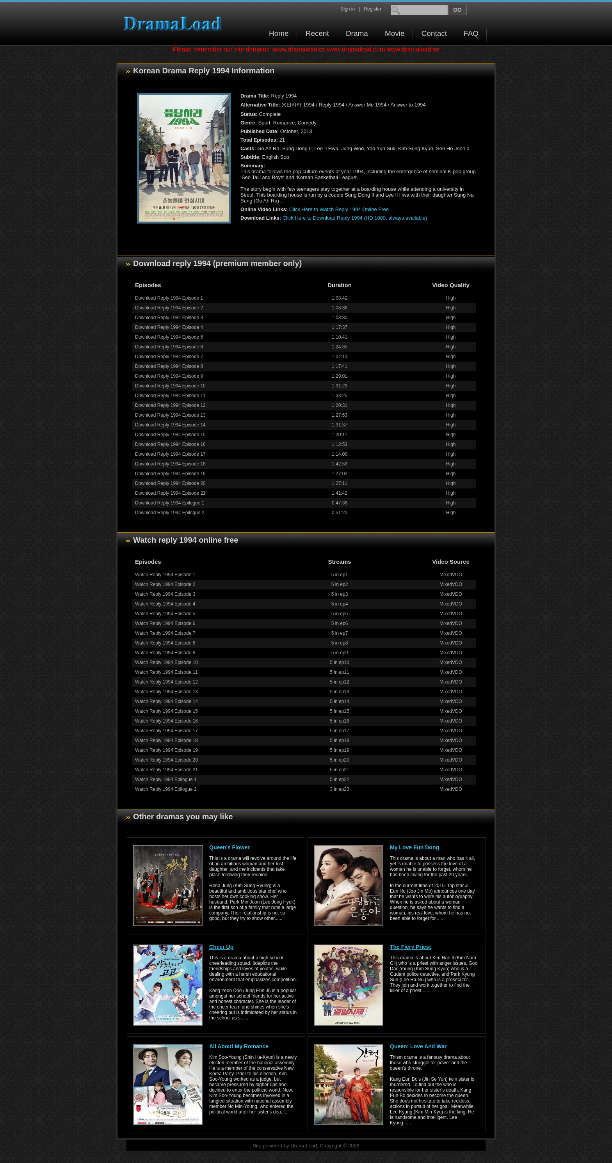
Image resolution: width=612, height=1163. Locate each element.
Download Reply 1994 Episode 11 (170, 395)
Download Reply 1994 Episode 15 (170, 434)
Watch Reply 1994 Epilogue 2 (166, 789)
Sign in (347, 9)
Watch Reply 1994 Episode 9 (165, 652)
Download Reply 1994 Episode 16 (170, 444)
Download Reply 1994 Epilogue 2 (169, 512)
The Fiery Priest (410, 947)
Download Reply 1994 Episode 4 (169, 327)
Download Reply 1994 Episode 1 (169, 298)
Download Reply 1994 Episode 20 (170, 483)
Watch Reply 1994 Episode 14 (166, 701)
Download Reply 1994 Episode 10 (170, 386)
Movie (395, 33)
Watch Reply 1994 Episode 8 (165, 643)
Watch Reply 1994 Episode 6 (165, 623)
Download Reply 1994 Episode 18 (170, 464)
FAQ (471, 33)
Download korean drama (174, 23)
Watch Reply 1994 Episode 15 (166, 711)
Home (279, 33)
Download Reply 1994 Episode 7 (169, 356)
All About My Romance (239, 1046)
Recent (317, 33)
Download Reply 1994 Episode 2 (169, 308)
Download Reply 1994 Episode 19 (170, 473)
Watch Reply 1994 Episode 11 (166, 672)
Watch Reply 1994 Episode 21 (166, 769)
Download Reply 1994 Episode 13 (170, 415)
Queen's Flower (229, 847)
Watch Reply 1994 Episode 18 (166, 740)
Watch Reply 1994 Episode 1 (165, 574)
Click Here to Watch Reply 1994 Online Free (339, 209)
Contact (434, 33)
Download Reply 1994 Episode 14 (170, 425)
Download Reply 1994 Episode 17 (170, 454)
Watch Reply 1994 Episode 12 (166, 682)
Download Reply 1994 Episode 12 (170, 405)
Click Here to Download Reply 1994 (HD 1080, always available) (355, 218)
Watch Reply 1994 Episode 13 (166, 691)
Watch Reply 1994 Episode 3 (165, 594)
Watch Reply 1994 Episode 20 (166, 760)
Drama (357, 33)
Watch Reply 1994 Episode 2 (165, 584)
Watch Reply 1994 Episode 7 (165, 633)
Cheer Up (221, 947)
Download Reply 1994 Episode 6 (169, 347)
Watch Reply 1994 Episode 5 (165, 613)
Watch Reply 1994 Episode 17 (166, 730)
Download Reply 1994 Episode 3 (169, 317)
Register (372, 9)
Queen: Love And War (418, 1046)
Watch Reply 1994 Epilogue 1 (166, 779)
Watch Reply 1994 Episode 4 (165, 604)
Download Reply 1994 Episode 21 (170, 493)
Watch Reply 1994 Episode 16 (166, 721)
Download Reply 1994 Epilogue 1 (169, 503)
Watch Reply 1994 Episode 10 (166, 662)
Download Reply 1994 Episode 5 (169, 337)
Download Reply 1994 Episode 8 (169, 366)
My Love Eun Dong (414, 847)
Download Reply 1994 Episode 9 (169, 376)
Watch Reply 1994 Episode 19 (166, 750)
